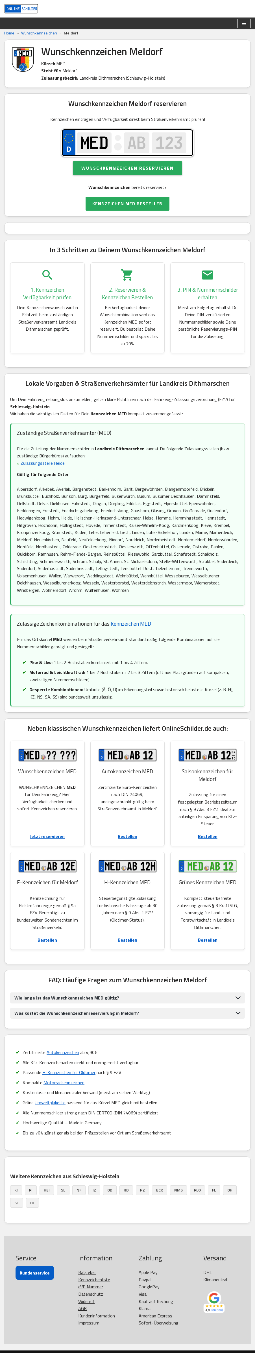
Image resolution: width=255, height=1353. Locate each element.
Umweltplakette (50, 1102)
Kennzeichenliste (94, 1279)
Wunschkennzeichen (39, 33)
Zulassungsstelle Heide (43, 463)
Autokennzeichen (63, 1052)
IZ (94, 1190)
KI (16, 1190)
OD (109, 1190)
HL (32, 1203)
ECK (159, 1190)
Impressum (88, 1322)
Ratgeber (87, 1272)
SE (16, 1203)
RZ (142, 1190)
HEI (47, 1190)
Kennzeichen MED (131, 623)
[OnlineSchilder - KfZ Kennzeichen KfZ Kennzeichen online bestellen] (21, 9)
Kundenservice (35, 1272)
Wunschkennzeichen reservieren (127, 168)
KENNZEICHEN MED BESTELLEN (127, 203)
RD (126, 1190)
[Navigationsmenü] (244, 23)
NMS (178, 1190)
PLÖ (197, 1190)
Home (9, 33)
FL (214, 1190)
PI (30, 1190)
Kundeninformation (96, 1315)
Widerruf (86, 1301)
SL (63, 1190)
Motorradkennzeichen (63, 1082)
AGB (82, 1308)
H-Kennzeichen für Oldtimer (68, 1072)
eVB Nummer (90, 1286)
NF (79, 1190)
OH (229, 1190)
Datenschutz (90, 1294)
